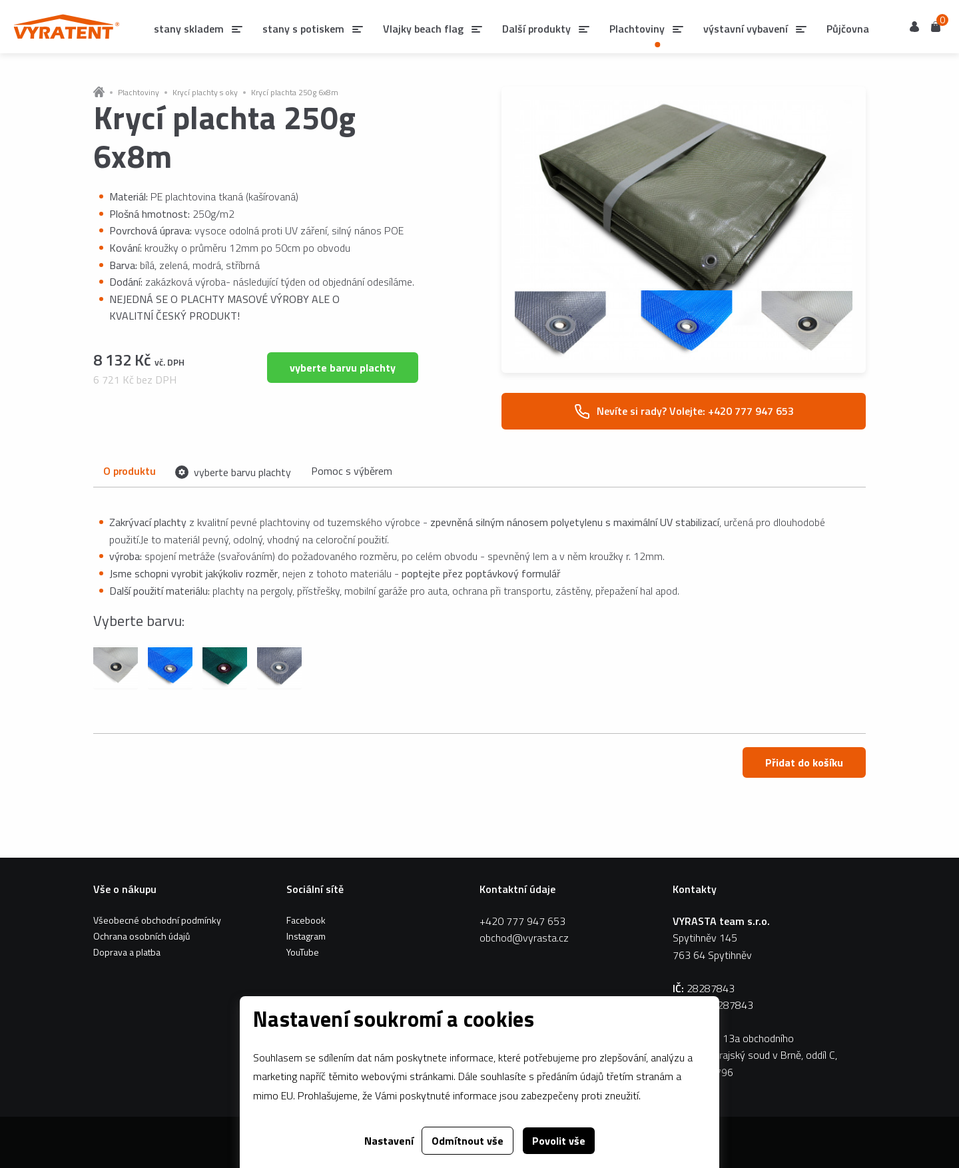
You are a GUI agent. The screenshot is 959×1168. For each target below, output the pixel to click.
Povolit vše (558, 1141)
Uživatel (914, 27)
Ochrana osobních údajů (141, 936)
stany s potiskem (303, 29)
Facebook (306, 920)
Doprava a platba (126, 952)
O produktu (129, 471)
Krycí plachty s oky (205, 93)
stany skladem (189, 29)
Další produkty (536, 29)
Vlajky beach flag (423, 29)
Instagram (306, 936)
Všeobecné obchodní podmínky (157, 920)
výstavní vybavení (745, 29)
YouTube (302, 952)
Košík (936, 26)
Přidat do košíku (804, 762)
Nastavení (389, 1141)
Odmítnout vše (467, 1141)
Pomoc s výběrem (351, 471)
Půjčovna (847, 29)
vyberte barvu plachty (343, 368)
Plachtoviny (138, 93)
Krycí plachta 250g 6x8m (294, 93)
